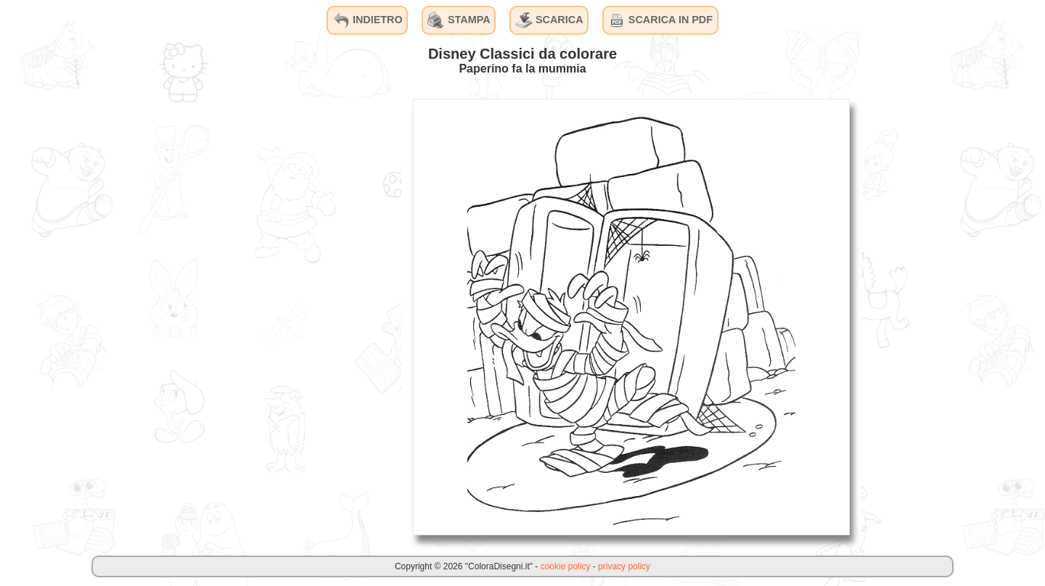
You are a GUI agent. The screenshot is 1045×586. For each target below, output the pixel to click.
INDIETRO (367, 20)
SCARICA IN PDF (660, 20)
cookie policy (566, 566)
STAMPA (459, 20)
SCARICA (549, 20)
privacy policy (624, 566)
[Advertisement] (292, 316)
